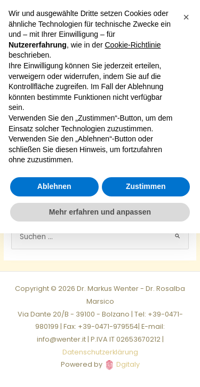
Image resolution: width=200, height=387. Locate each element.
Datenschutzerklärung (100, 352)
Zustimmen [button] (146, 186)
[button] (186, 17)
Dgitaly (128, 364)
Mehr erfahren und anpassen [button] (100, 212)
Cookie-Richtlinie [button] (133, 45)
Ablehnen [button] (54, 186)
